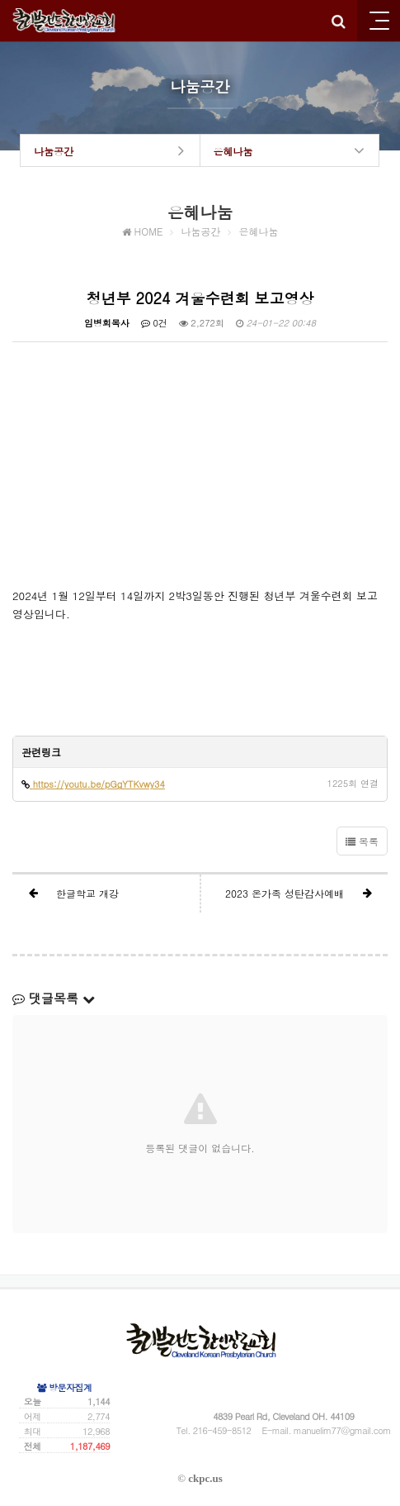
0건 (154, 323)
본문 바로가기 (0, 0)
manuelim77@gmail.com (342, 1430)
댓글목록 (53, 998)
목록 (362, 841)
